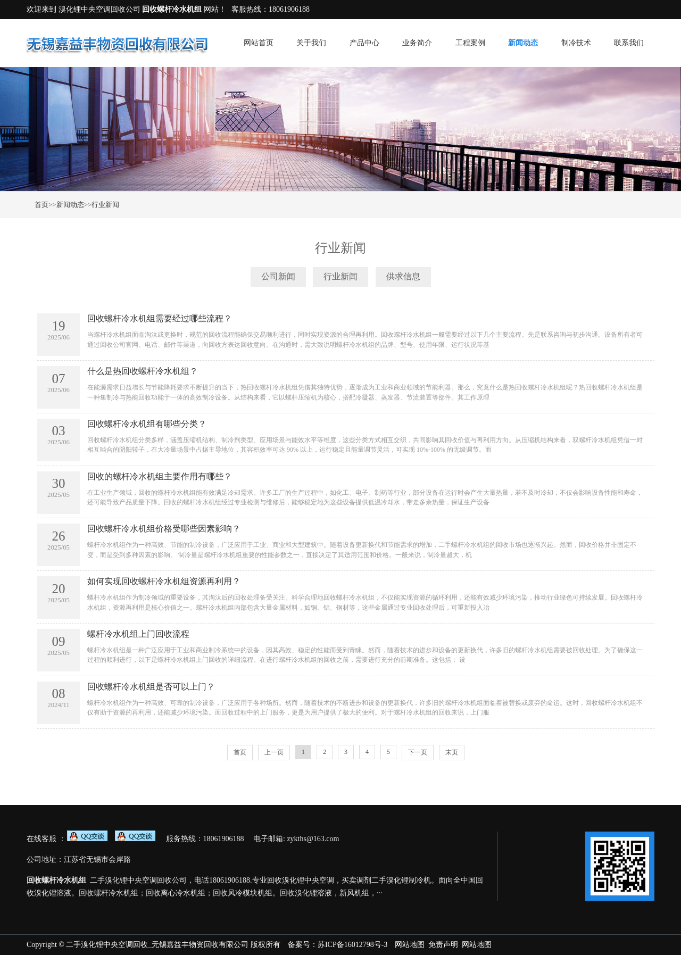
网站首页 (258, 43)
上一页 (274, 752)
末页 (451, 752)
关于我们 (311, 43)
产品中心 (364, 43)
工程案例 (470, 43)
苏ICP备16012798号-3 (352, 945)
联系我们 (629, 43)
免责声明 (443, 945)
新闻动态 (523, 43)
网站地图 (410, 945)
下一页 (417, 752)
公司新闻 (278, 276)
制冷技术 (576, 43)
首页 (41, 205)
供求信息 (403, 276)
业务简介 (417, 43)
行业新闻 (105, 205)
